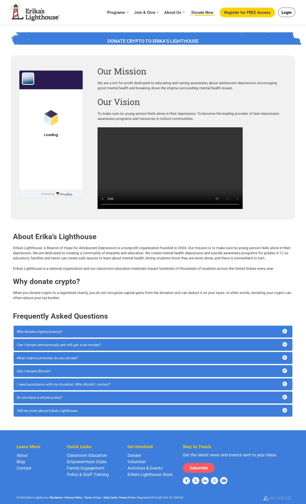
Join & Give (146, 12)
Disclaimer (56, 497)
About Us (174, 12)
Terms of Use (93, 497)
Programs (118, 12)
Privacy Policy (73, 497)
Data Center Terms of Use (119, 497)
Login (287, 12)
